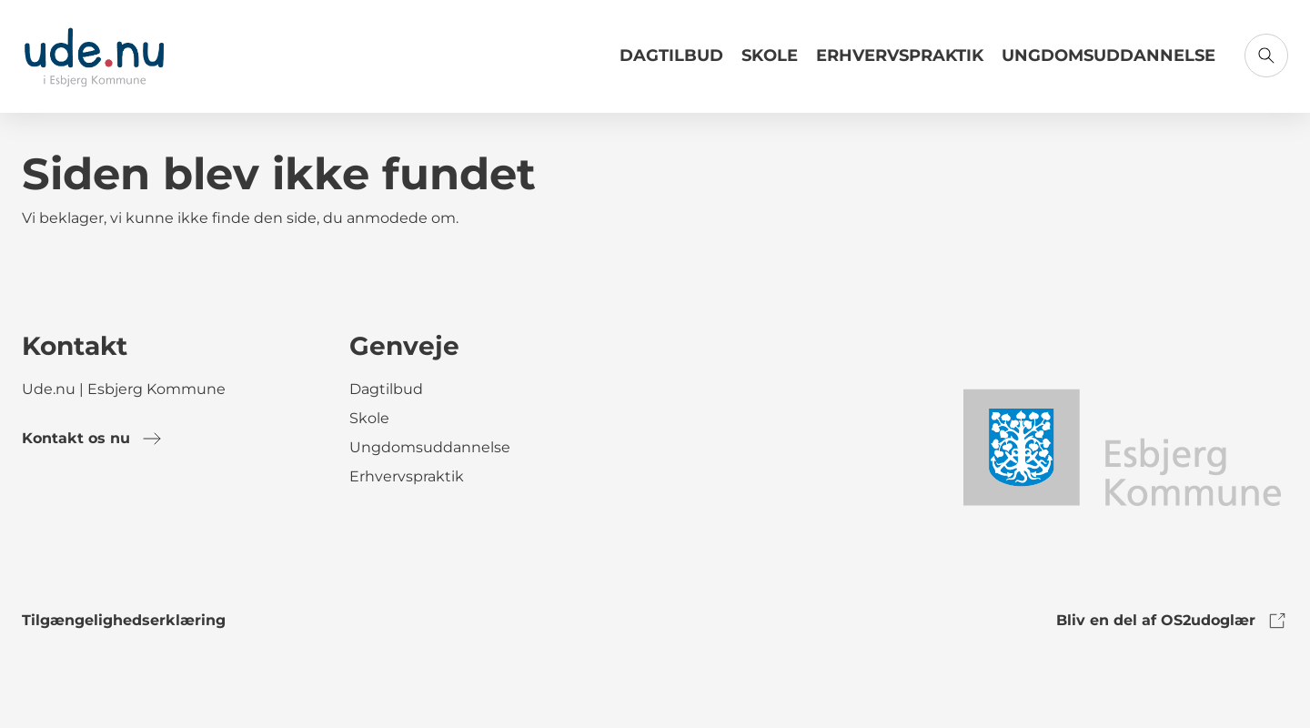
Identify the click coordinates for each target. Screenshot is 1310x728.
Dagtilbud (671, 56)
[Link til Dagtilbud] (671, 63)
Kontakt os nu (92, 439)
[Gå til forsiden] (94, 56)
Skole (769, 56)
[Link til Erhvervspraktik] (899, 63)
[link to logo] (1121, 446)
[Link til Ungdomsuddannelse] (1108, 63)
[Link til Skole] (769, 63)
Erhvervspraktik (899, 56)
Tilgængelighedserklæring (124, 620)
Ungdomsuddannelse (1108, 56)
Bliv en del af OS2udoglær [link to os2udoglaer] (1172, 621)
